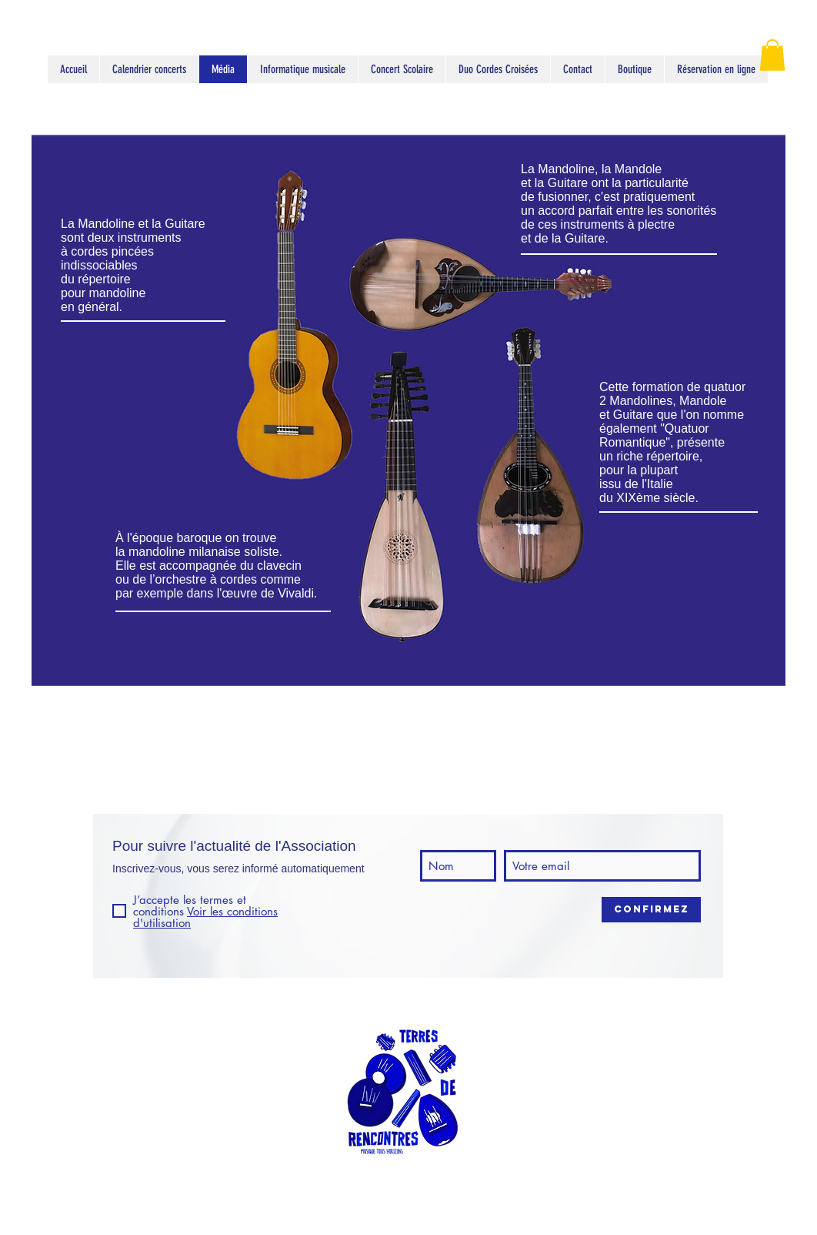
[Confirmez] (651, 909)
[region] (408, 404)
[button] (772, 55)
